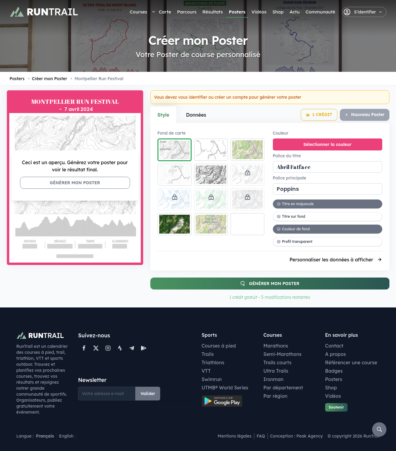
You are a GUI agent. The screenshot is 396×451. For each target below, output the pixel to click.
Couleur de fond (293, 229)
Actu (294, 12)
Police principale (289, 178)
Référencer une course (351, 362)
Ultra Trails (275, 371)
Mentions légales (234, 436)
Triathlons (213, 362)
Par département (283, 388)
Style (163, 115)
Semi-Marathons (282, 354)
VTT (206, 371)
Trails (208, 354)
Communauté (320, 12)
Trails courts (277, 362)
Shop (277, 12)
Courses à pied (219, 346)
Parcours (186, 12)
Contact (334, 346)
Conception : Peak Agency (296, 436)
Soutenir (336, 407)
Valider (147, 393)
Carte (165, 12)
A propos (335, 354)
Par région (275, 396)
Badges (334, 371)
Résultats (212, 12)
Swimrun (212, 379)
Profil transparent (295, 241)
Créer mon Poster (47, 79)
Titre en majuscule (295, 204)
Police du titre (287, 156)
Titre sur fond (291, 216)
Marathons (275, 346)
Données (196, 115)
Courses (138, 12)
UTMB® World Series (225, 388)
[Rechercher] (379, 429)
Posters (237, 12)
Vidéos (258, 12)
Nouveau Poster (365, 114)
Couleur (280, 133)
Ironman (273, 379)
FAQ (261, 436)
